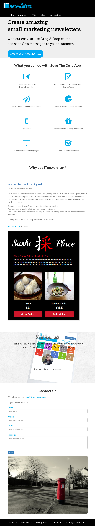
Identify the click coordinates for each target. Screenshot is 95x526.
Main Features (18, 14)
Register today (14, 226)
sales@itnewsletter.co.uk (35, 397)
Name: (10, 408)
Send (11, 452)
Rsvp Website (26, 522)
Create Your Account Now (25, 53)
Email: (10, 426)
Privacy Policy (42, 522)
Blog (43, 14)
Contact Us (55, 14)
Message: (12, 435)
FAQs (33, 14)
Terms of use (57, 522)
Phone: (11, 417)
